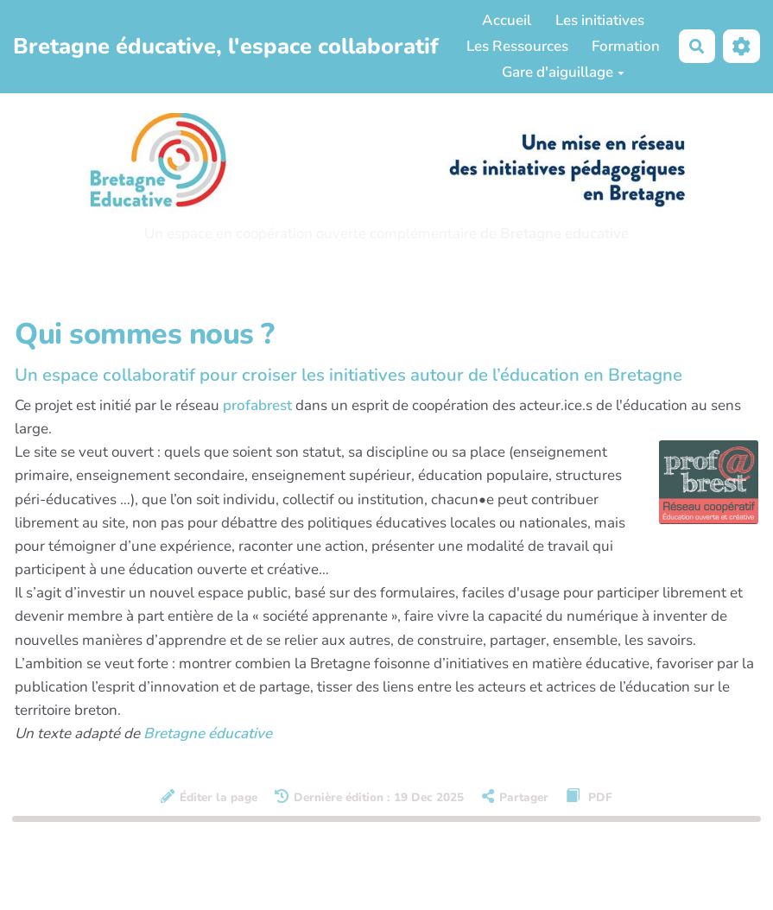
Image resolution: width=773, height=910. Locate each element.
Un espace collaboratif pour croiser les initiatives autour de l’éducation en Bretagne (348, 375)
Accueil (506, 20)
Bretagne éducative (207, 733)
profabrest (257, 405)
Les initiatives (599, 20)
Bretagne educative (564, 233)
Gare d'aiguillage (563, 72)
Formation (626, 46)
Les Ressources (517, 46)
